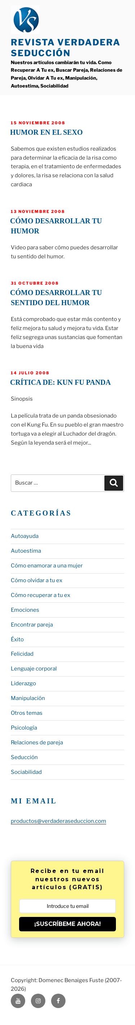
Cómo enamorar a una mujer (47, 565)
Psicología (24, 728)
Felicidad (22, 654)
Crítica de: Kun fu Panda (60, 382)
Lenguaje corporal (34, 668)
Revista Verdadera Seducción (66, 47)
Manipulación (28, 698)
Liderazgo (23, 683)
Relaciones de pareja (37, 742)
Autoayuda (25, 536)
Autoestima (26, 551)
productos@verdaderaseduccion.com (58, 821)
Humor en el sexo (46, 132)
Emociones (25, 610)
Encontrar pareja (32, 624)
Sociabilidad (26, 772)
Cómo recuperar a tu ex (40, 595)
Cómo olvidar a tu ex (36, 580)
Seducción (24, 757)
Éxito (17, 639)
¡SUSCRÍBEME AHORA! (67, 924)
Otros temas (26, 713)
